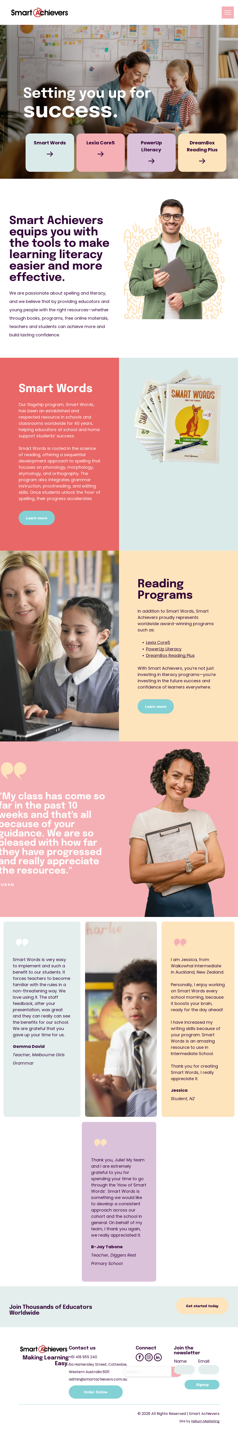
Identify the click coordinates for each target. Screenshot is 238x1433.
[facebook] (140, 1357)
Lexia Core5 (100, 143)
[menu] (228, 12)
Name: (180, 1361)
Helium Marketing (205, 1421)
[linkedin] (158, 1357)
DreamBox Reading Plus (170, 655)
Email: (204, 1361)
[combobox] (147, 1372)
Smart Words (50, 143)
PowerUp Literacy (164, 649)
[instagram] (149, 1357)
